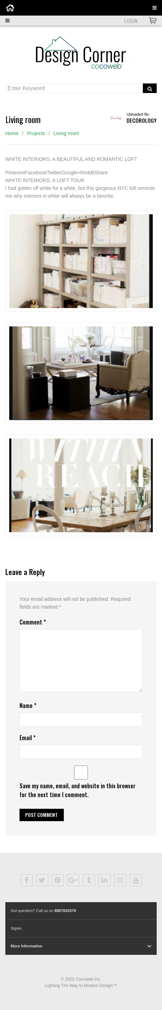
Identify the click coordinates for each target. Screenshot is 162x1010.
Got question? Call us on (43, 911)
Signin (16, 928)
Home (11, 133)
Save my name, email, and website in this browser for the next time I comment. (77, 790)
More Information (27, 946)
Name (28, 705)
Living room (66, 133)
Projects (36, 133)
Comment (32, 622)
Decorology (142, 120)
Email (27, 737)
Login (131, 20)
